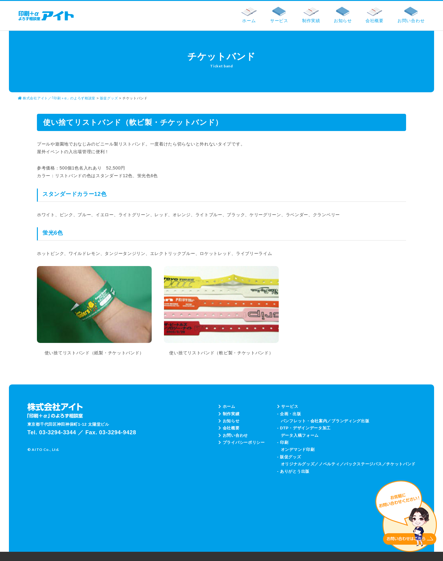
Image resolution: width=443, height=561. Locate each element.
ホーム (226, 406)
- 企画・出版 (289, 414)
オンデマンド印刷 (298, 449)
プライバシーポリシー (241, 442)
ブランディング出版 (350, 421)
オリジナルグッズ (298, 464)
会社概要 (229, 428)
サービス (287, 406)
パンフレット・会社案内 (304, 421)
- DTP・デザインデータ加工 (304, 428)
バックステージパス (363, 464)
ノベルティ (329, 464)
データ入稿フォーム (300, 435)
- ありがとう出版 (293, 471)
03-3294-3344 (57, 432)
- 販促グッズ (289, 457)
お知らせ (229, 421)
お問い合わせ (233, 435)
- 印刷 (283, 442)
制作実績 (229, 414)
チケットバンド (401, 464)
